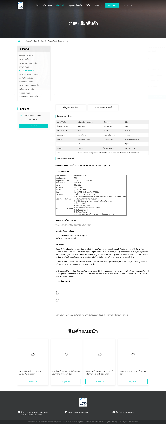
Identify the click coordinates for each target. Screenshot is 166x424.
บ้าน (37, 5)
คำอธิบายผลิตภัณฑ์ (103, 108)
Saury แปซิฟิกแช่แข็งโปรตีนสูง (71, 315)
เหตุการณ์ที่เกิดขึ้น (75, 5)
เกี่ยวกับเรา (47, 5)
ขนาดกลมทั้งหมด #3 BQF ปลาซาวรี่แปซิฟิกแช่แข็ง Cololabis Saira (99, 372)
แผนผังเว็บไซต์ (33, 422)
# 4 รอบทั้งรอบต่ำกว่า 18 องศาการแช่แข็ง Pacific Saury (32, 372)
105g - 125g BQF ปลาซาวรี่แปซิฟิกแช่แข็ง (132, 372)
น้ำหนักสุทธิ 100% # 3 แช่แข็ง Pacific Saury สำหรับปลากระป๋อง (66, 372)
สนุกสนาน (112, 5)
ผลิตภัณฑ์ (59, 5)
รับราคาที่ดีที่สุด (116, 96)
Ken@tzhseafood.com (32, 115)
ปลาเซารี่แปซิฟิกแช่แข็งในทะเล (116, 315)
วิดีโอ (88, 5)
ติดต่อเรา (98, 5)
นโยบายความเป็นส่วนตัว (47, 422)
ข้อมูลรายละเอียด (70, 108)
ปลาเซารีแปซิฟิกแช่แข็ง (94, 315)
